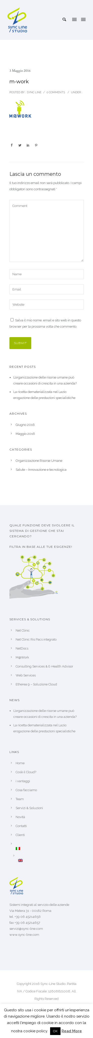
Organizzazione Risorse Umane (39, 461)
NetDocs (22, 648)
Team (20, 799)
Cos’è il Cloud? (26, 772)
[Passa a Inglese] (51, 860)
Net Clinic (23, 630)
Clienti (20, 835)
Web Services (26, 675)
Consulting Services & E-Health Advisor (44, 666)
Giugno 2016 (25, 425)
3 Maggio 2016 (20, 70)
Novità (20, 817)
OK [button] (55, 1031)
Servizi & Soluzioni (29, 808)
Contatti (21, 826)
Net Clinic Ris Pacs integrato (36, 639)
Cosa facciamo (26, 790)
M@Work (22, 657)
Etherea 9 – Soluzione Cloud (36, 684)
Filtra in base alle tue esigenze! (40, 547)
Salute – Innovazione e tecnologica (41, 470)
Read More (72, 1031)
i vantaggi (23, 781)
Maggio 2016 (25, 434)
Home (20, 763)
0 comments (56, 92)
